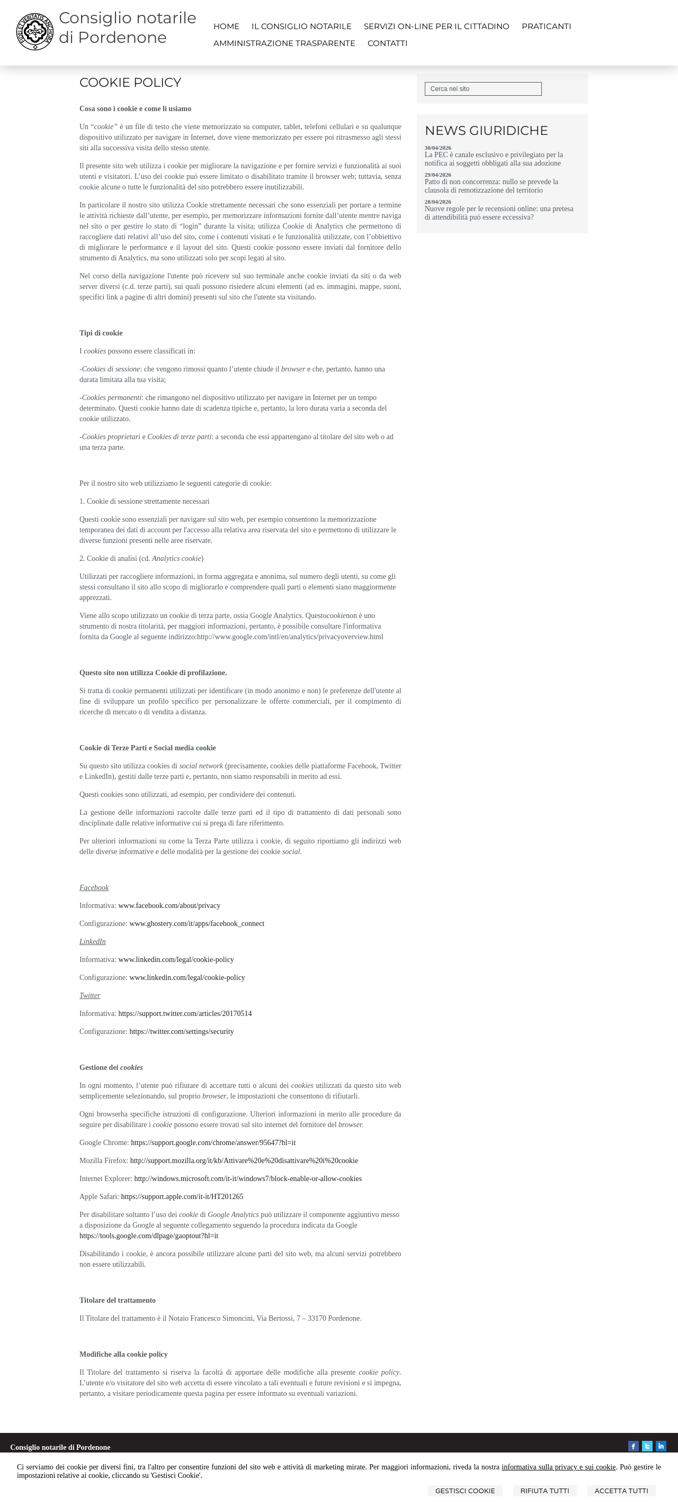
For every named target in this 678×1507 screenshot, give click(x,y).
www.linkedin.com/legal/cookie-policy (176, 960)
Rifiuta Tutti (545, 1490)
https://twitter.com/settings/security (181, 1032)
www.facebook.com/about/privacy (169, 906)
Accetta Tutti (621, 1490)
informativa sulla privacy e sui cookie (558, 1467)
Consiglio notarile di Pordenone (128, 27)
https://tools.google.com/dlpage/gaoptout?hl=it (148, 1236)
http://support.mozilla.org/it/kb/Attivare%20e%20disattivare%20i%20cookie (244, 1161)
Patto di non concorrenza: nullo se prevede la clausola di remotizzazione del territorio (491, 186)
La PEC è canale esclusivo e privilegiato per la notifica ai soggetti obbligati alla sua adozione (494, 159)
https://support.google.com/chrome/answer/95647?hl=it (213, 1143)
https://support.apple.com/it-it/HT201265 (182, 1197)
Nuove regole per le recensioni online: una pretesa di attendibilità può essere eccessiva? (499, 213)
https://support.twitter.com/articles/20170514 (185, 1014)
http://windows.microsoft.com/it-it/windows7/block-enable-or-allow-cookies (248, 1179)
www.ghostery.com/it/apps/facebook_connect (196, 924)
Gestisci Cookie (465, 1490)
